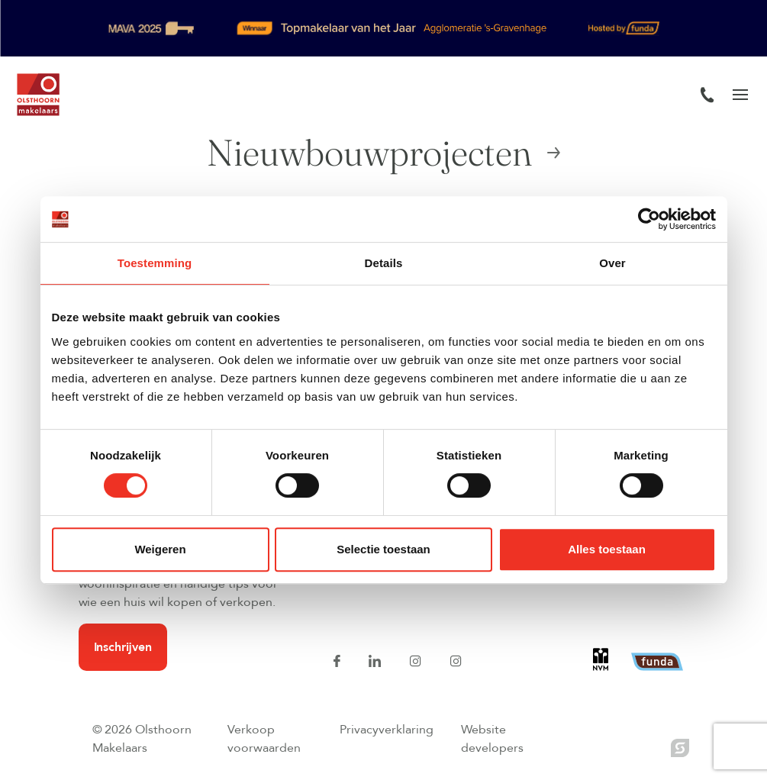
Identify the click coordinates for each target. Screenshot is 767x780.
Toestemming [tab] (155, 262)
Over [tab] (612, 262)
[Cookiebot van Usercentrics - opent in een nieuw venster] (649, 219)
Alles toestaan (607, 549)
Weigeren (159, 549)
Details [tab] (384, 262)
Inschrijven (123, 647)
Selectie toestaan (383, 549)
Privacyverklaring (386, 729)
